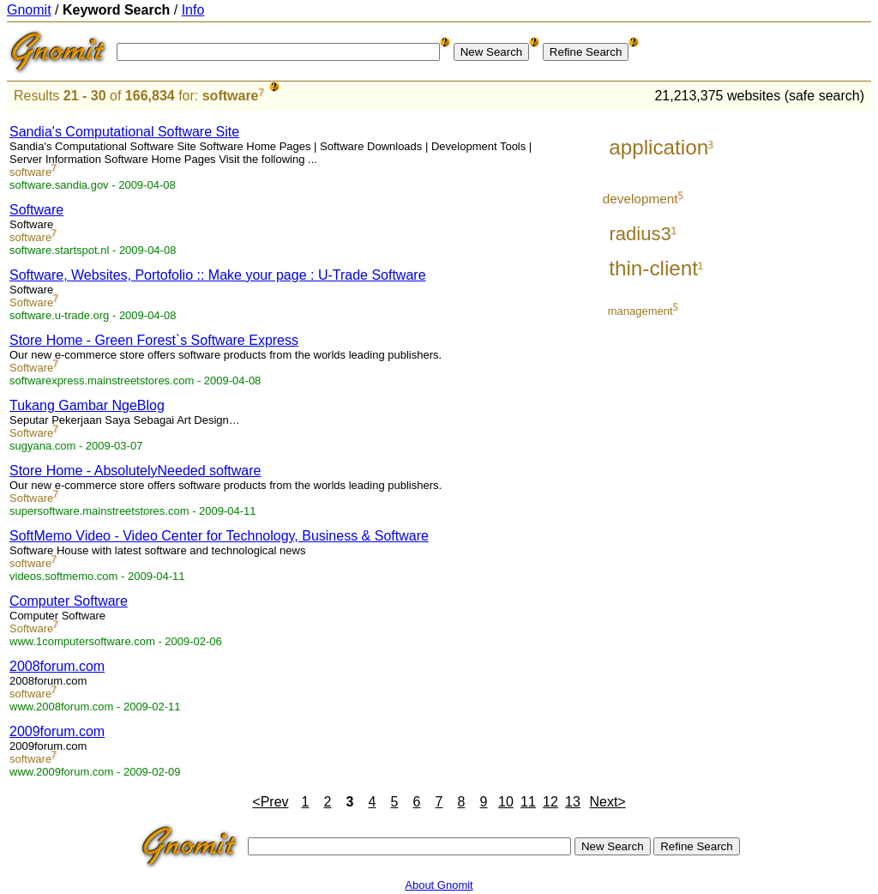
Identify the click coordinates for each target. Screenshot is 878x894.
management (640, 311)
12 (550, 801)
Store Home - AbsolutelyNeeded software (135, 470)
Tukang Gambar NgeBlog (87, 405)
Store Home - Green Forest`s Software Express (153, 340)
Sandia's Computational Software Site (124, 131)
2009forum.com (57, 731)
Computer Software (68, 601)
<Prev (270, 801)
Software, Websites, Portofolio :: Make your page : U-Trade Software (217, 275)
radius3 (640, 234)
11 (528, 801)
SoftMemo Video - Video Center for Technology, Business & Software (219, 536)
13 (572, 801)
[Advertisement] (800, 370)
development (640, 198)
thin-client (653, 268)
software (230, 95)
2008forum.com (57, 666)
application (658, 147)
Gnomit (29, 10)
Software (36, 209)
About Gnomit (439, 885)
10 (506, 801)
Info (193, 10)
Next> (607, 801)
